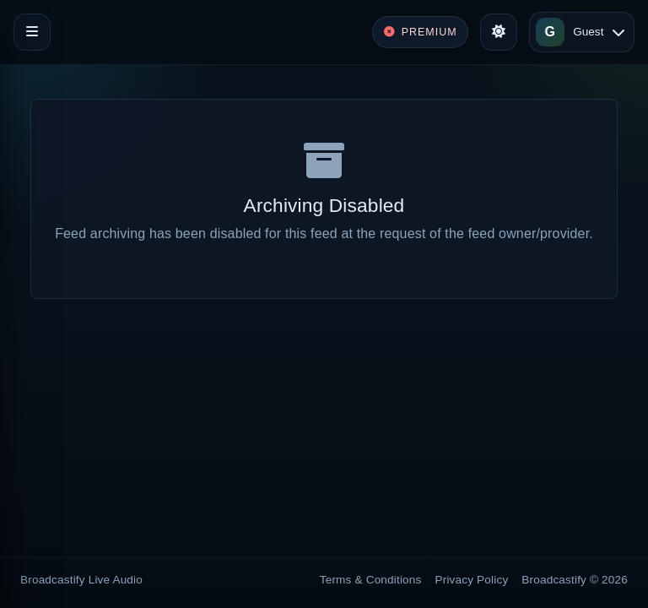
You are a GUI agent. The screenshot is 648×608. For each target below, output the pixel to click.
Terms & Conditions (371, 579)
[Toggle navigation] (32, 32)
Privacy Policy (472, 579)
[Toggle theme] (498, 32)
